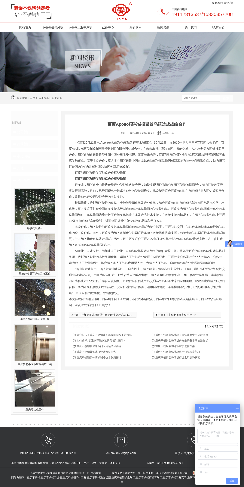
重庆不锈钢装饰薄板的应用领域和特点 (99, 346)
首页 (32, 97)
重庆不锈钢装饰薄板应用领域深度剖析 (177, 351)
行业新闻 (57, 97)
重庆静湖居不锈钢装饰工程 (34, 273)
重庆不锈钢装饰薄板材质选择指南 (175, 346)
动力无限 (130, 472)
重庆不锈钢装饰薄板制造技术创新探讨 (99, 357)
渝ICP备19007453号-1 (170, 462)
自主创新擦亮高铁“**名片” (181, 314)
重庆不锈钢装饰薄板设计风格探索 (96, 351)
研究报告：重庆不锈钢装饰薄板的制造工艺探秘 (104, 334)
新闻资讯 (163, 27)
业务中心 (108, 27)
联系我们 (218, 27)
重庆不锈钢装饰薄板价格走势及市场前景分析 (181, 340)
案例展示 (136, 27)
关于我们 (191, 27)
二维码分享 (168, 133)
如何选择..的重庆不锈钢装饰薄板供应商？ (101, 340)
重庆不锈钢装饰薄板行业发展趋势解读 (177, 357)
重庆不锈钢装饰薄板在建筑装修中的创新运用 (181, 334)
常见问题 (23, 156)
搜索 (226, 98)
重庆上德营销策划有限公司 (172, 472)
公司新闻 (23, 132)
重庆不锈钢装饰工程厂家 (34, 318)
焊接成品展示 (35, 228)
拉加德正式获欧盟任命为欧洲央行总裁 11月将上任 (110, 314)
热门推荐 (23, 180)
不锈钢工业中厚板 (80, 27)
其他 (20, 168)
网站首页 (25, 27)
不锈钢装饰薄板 (52, 27)
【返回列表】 (211, 326)
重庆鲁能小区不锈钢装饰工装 (35, 364)
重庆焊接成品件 (35, 409)
